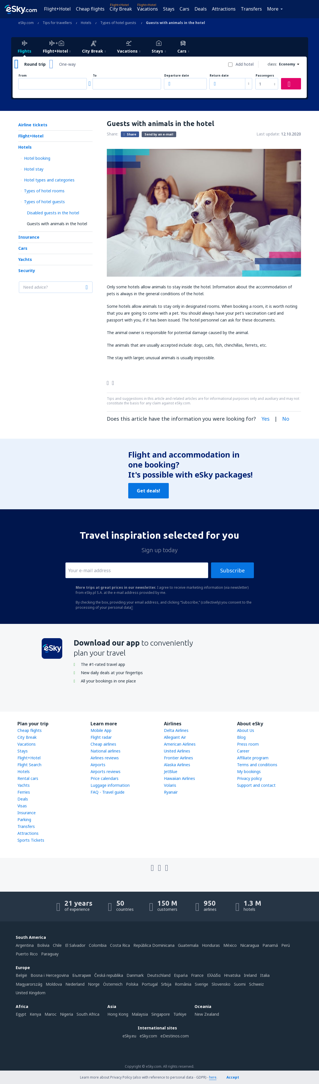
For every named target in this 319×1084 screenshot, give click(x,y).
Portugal (150, 984)
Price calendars (105, 778)
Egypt (21, 1014)
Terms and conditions (257, 764)
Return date (219, 75)
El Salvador (75, 945)
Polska (132, 984)
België (21, 975)
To (95, 75)
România (183, 984)
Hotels (25, 147)
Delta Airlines (176, 730)
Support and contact (256, 785)
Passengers (265, 75)
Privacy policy (249, 778)
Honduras (211, 945)
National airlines (106, 751)
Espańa (181, 975)
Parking (24, 819)
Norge (94, 984)
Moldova (54, 984)
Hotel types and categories (49, 180)
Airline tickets (32, 124)
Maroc (51, 1014)
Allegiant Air (175, 737)
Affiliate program (252, 757)
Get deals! (148, 491)
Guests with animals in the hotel (57, 223)
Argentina (25, 945)
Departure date (176, 75)
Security (26, 270)
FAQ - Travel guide (108, 792)
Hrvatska (232, 975)
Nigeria (66, 1014)
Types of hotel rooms (44, 190)
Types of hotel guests (44, 201)
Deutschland (158, 975)
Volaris (170, 785)
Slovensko (221, 984)
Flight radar (101, 737)
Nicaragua (249, 945)
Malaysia (140, 1014)
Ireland (250, 975)
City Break (121, 9)
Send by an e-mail (159, 134)
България (81, 975)
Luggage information (110, 785)
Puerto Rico (27, 954)
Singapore (160, 1014)
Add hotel (245, 64)
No (285, 418)
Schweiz (256, 984)
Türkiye (179, 1014)
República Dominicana (153, 945)
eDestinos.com (174, 1036)
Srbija (166, 984)
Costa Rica (120, 945)
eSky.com (148, 1036)
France (197, 975)
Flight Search (29, 764)
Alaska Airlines (177, 764)
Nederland (75, 984)
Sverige (201, 984)
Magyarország (29, 984)
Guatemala (188, 945)
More (272, 9)
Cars (184, 9)
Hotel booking (37, 158)
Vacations (147, 9)
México (230, 945)
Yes (266, 418)
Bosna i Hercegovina (50, 975)
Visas (22, 805)
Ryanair (171, 792)
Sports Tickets (30, 840)
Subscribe (232, 570)
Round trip (35, 64)
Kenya (35, 1014)
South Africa (88, 1014)
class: (272, 64)
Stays (168, 9)
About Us (245, 730)
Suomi (240, 984)
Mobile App (101, 730)
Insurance (28, 237)
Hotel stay (33, 169)
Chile (57, 945)
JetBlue (170, 771)
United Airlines (177, 751)
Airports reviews (106, 771)
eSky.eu (129, 1036)
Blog (241, 737)
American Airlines (180, 744)
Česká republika (108, 975)
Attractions (224, 9)
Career (243, 751)
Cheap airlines (103, 744)
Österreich (113, 984)
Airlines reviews (105, 757)
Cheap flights (90, 9)
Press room (248, 744)
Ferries (23, 792)
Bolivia (43, 945)
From (23, 75)
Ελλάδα (213, 975)
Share (130, 134)
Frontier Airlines (178, 757)
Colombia (98, 945)
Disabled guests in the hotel (53, 212)
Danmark (135, 975)
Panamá (270, 945)
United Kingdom (30, 992)
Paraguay (50, 954)
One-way (67, 64)
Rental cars (27, 778)
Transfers (251, 9)
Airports (98, 764)
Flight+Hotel (57, 9)
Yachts (25, 259)
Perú (285, 945)
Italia (265, 975)
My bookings (249, 771)
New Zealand (206, 1014)
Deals (200, 9)
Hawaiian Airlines (179, 778)
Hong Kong (117, 1014)
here (212, 1077)
